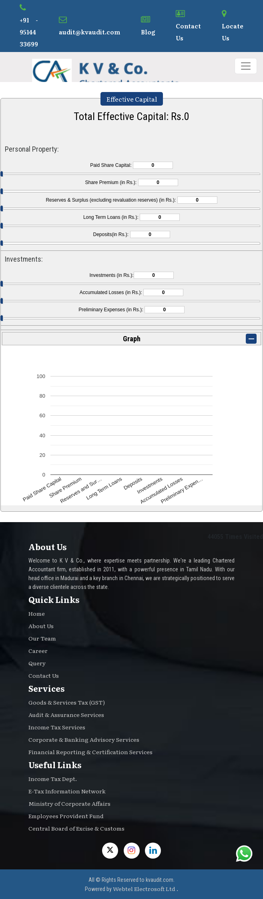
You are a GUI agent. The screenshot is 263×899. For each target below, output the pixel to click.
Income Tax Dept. (52, 779)
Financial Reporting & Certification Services (90, 752)
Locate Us (232, 26)
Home (36, 613)
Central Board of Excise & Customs (76, 828)
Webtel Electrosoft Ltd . (145, 889)
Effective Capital (131, 99)
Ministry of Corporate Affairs (69, 803)
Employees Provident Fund (66, 816)
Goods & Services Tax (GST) (66, 702)
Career (38, 651)
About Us (41, 626)
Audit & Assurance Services (66, 715)
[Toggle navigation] (246, 66)
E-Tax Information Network (67, 791)
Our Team (42, 638)
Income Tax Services (56, 727)
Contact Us (188, 26)
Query (37, 663)
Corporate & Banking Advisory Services (83, 739)
